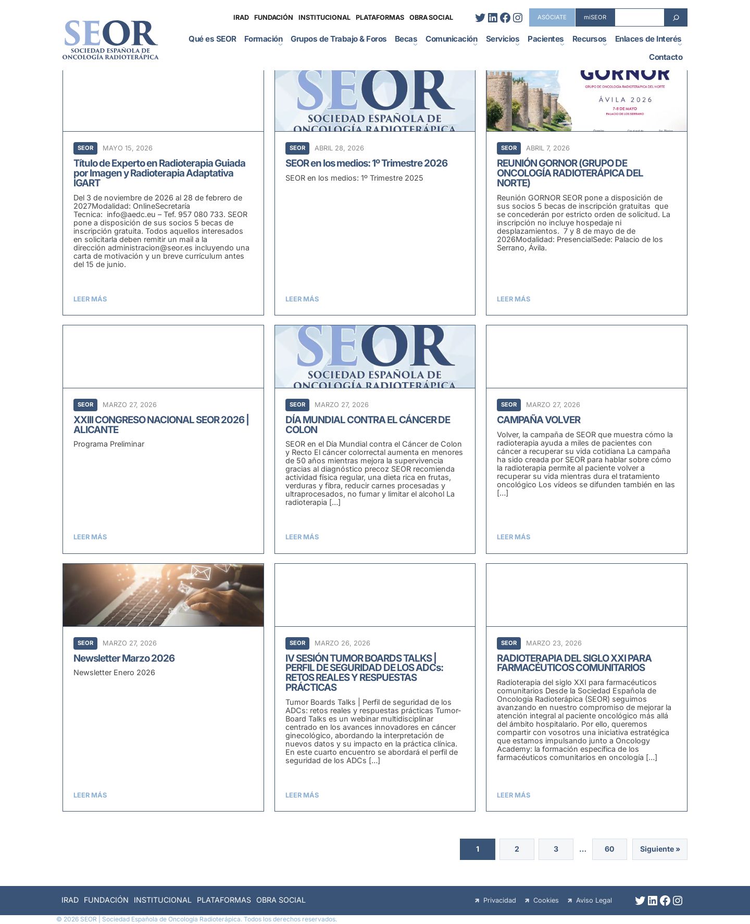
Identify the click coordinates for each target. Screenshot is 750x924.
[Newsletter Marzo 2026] (163, 687)
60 (605, 849)
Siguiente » (658, 849)
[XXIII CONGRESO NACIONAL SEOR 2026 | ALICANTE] (163, 439)
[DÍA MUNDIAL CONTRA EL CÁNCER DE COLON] (375, 439)
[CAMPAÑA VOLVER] (586, 439)
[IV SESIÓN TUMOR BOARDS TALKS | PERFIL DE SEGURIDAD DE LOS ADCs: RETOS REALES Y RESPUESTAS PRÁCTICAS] (375, 687)
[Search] (676, 17)
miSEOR (595, 17)
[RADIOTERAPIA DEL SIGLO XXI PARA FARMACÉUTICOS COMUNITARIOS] (586, 687)
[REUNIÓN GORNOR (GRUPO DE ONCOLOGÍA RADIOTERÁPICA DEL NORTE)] (586, 192)
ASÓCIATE (552, 17)
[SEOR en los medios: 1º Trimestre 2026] (375, 192)
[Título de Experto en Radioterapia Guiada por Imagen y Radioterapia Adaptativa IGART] (163, 192)
